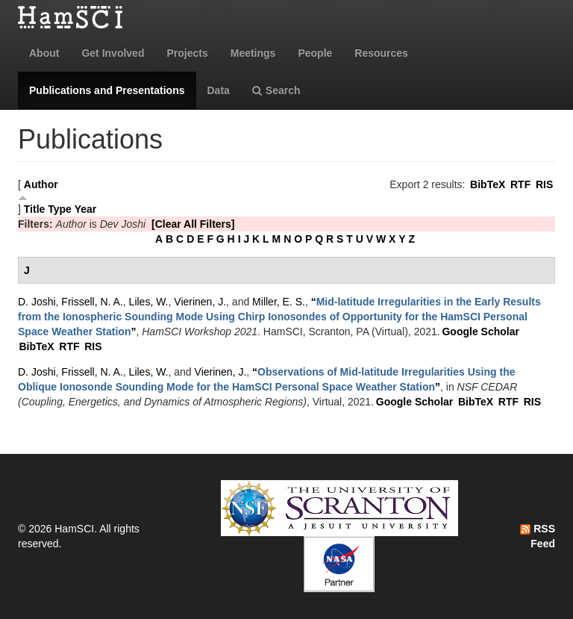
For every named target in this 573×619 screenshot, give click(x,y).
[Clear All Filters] (193, 224)
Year (86, 209)
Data (218, 90)
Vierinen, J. (200, 302)
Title (35, 209)
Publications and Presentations (107, 90)
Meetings (253, 53)
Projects (186, 53)
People (315, 53)
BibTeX (487, 184)
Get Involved (112, 53)
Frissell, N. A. (91, 302)
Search (276, 90)
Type (60, 209)
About (44, 53)
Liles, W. (149, 302)
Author (41, 184)
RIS (544, 184)
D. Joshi (37, 302)
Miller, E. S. (278, 302)
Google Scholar (480, 332)
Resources (381, 53)
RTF (520, 184)
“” (279, 317)
